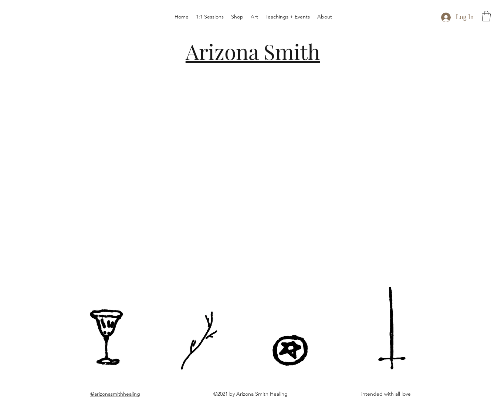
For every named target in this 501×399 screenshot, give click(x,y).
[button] (486, 16)
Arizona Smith (253, 51)
